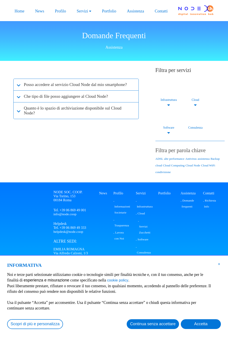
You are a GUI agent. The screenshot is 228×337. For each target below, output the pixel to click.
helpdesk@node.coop (68, 232)
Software (168, 127)
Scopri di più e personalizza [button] (35, 324)
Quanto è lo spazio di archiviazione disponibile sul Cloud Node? (75, 115)
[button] (219, 264)
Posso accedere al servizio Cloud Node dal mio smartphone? (66, 87)
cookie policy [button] (118, 280)
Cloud (195, 100)
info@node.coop (65, 214)
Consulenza (195, 127)
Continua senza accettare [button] (152, 324)
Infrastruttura (169, 100)
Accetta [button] (201, 324)
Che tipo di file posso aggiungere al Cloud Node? (68, 101)
